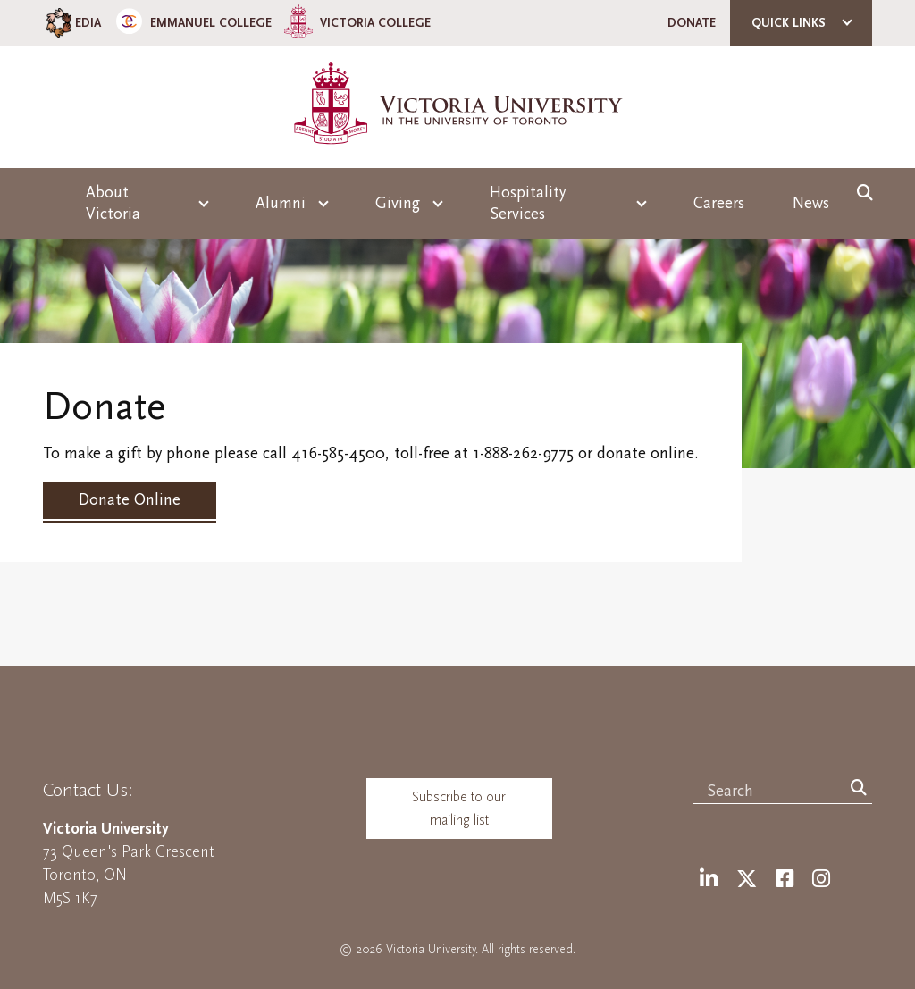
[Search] (858, 789)
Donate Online (129, 499)
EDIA (72, 22)
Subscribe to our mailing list (459, 808)
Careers (718, 203)
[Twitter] (746, 879)
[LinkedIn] (709, 879)
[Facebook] (784, 879)
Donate (691, 22)
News (811, 203)
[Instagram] (821, 879)
